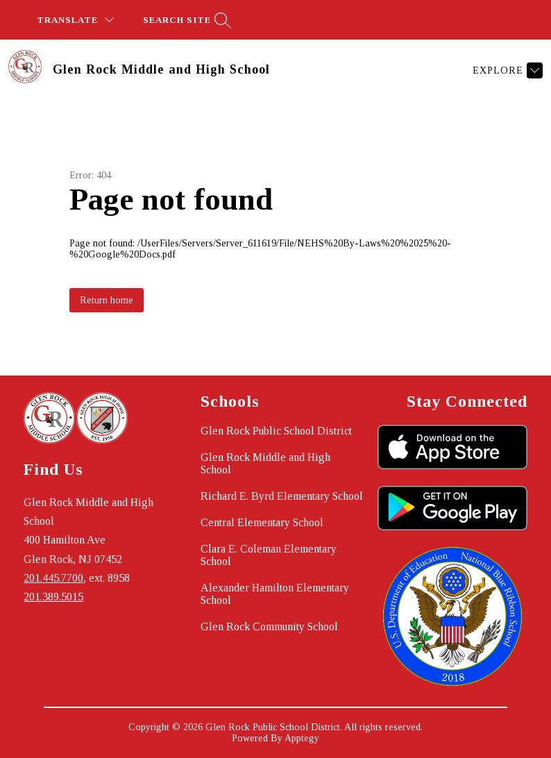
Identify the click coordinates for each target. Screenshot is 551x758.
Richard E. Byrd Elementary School (282, 496)
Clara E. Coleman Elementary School (269, 555)
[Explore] (506, 70)
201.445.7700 (53, 578)
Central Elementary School (262, 522)
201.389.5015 (53, 597)
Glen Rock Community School (269, 626)
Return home (106, 300)
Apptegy (302, 738)
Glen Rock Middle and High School (265, 463)
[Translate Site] (75, 19)
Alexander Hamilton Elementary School (275, 594)
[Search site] (185, 19)
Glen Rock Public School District (276, 431)
